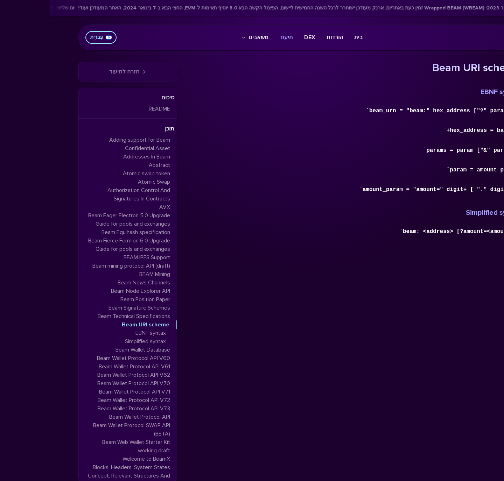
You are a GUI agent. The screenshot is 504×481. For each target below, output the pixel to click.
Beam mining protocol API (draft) (81, 265)
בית (308, 37)
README (109, 108)
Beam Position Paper (95, 299)
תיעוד (236, 37)
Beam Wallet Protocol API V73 (84, 408)
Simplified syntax (443, 212)
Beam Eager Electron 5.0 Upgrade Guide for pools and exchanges (79, 219)
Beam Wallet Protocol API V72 (84, 400)
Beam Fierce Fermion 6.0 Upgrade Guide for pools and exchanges (79, 245)
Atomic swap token (96, 173)
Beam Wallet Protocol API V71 (84, 391)
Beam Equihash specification (85, 232)
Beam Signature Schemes (89, 307)
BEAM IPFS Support (97, 257)
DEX (259, 37)
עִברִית (51, 37)
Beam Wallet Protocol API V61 (84, 366)
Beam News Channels (94, 282)
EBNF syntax (450, 92)
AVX (114, 207)
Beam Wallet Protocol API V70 (83, 383)
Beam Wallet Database (92, 349)
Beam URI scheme (95, 324)
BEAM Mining (104, 274)
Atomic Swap (104, 181)
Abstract (109, 165)
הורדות (284, 37)
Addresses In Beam (96, 156)
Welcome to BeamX (96, 458)
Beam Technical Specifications (84, 316)
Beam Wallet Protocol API (89, 416)
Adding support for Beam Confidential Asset (89, 144)
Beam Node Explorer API (90, 291)
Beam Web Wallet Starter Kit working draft (86, 446)
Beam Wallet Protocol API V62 (83, 375)
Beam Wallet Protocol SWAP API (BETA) (81, 429)
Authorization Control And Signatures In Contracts (88, 194)
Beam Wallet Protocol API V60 (83, 358)
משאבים (204, 37)
